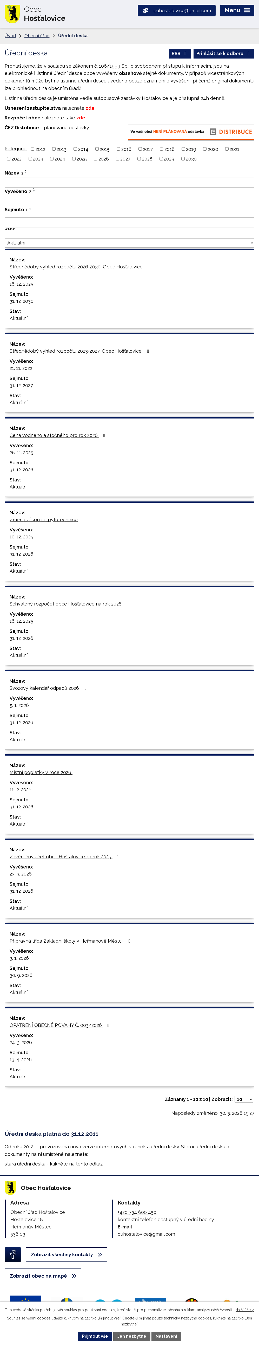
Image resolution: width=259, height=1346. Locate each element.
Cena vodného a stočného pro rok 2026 (58, 435)
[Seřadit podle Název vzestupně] (26, 170)
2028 (147, 159)
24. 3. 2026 (21, 1042)
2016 (126, 149)
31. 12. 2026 (21, 469)
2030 (191, 159)
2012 (40, 149)
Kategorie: (16, 148)
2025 (82, 159)
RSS (180, 53)
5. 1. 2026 (19, 705)
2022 (17, 159)
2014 (83, 149)
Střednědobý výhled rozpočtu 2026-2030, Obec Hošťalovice (76, 266)
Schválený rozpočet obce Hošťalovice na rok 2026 (66, 604)
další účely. (245, 1310)
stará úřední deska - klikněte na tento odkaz (54, 1164)
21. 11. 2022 (21, 368)
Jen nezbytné (131, 1336)
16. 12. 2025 (21, 284)
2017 (148, 149)
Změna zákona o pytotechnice (44, 519)
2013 (62, 149)
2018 (169, 149)
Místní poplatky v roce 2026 (45, 772)
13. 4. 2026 (21, 1059)
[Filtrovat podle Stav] (129, 243)
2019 (191, 149)
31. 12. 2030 (22, 301)
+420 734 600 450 (137, 1212)
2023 (38, 159)
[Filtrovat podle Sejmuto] (129, 222)
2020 (213, 149)
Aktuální (19, 318)
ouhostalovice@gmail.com (146, 1234)
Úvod (10, 35)
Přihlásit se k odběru (224, 53)
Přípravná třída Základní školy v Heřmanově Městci (71, 941)
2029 (169, 159)
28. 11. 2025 (21, 452)
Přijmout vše (95, 1336)
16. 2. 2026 (20, 789)
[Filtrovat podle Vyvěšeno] (129, 203)
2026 (103, 159)
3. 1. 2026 (19, 958)
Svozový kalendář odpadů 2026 (49, 688)
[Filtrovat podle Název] (129, 182)
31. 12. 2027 (21, 385)
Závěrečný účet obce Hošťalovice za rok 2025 (65, 856)
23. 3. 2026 (21, 874)
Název (14, 173)
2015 (105, 149)
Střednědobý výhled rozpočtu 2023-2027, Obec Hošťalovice (80, 351)
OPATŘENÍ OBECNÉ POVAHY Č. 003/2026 (60, 1025)
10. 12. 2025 (21, 536)
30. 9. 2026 (21, 975)
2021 (234, 149)
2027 (125, 159)
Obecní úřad (37, 35)
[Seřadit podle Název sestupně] (26, 172)
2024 (60, 159)
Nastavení (166, 1336)
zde (90, 108)
